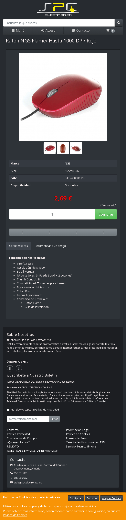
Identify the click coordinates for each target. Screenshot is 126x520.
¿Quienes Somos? (18, 442)
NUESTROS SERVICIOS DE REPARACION (32, 450)
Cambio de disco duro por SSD (85, 442)
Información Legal (77, 430)
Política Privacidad (18, 434)
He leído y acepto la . (35, 409)
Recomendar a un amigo (50, 246)
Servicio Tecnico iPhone (81, 446)
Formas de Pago (76, 438)
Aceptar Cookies (111, 498)
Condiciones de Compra (22, 438)
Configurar (76, 498)
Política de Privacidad (96, 401)
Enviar (54, 419)
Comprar (106, 214)
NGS (67, 163)
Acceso (48, 30)
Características (18, 246)
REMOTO (13, 446)
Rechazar (92, 498)
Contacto (81, 30)
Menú (18, 30)
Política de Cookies (15, 515)
